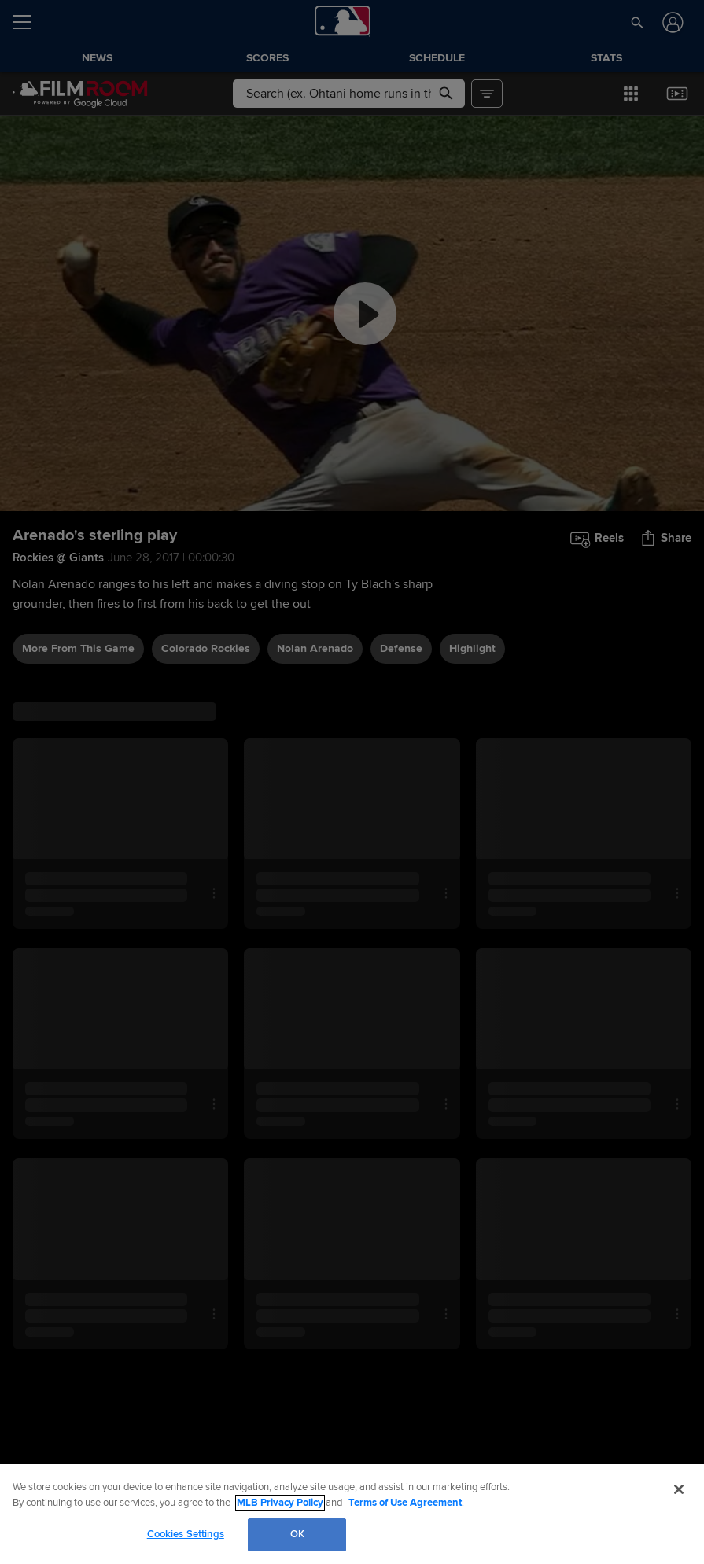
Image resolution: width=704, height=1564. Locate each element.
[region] (352, 1514)
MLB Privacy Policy (280, 1502)
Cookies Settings (185, 1534)
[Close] (679, 1489)
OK (297, 1534)
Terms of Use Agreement (405, 1502)
